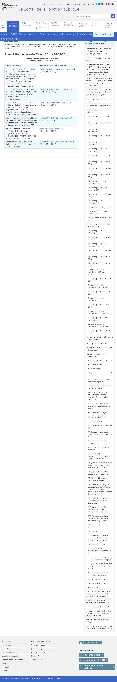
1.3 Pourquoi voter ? (95, 369)
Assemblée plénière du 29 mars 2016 (99, 169)
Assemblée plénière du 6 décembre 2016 (97, 130)
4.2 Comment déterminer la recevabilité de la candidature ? (99, 442)
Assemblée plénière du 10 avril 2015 (99, 305)
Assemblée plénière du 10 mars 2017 (99, 331)
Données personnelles (10, 656)
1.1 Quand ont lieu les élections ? (100, 360)
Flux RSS (89, 4)
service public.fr (39, 652)
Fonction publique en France (28, 34)
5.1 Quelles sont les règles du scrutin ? (98, 526)
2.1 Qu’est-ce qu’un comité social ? (100, 374)
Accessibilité (6, 649)
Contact (5, 663)
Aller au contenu (59, 4)
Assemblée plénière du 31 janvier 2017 (100, 124)
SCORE (54, 23)
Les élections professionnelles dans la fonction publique (99, 338)
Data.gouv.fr (37, 660)
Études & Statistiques (69, 24)
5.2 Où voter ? (93, 531)
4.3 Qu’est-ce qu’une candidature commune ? (100, 448)
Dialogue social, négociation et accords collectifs (57, 44)
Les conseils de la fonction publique (98, 106)
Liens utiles (6, 667)
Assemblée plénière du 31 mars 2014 (99, 195)
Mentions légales (8, 652)
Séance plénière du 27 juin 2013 (99, 207)
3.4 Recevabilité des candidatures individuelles (100, 426)
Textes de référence (93, 587)
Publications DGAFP (83, 24)
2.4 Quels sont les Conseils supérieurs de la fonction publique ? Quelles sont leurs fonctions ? (98, 396)
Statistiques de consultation (12, 660)
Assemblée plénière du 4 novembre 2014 (97, 182)
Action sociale (95, 24)
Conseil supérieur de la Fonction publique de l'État (41, 46)
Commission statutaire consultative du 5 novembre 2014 (100, 325)
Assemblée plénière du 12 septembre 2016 (97, 150)
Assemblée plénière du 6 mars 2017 (99, 137)
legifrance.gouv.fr (39, 649)
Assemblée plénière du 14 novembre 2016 (97, 245)
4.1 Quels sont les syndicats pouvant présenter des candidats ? (100, 434)
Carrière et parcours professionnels (51, 34)
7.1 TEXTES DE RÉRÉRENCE (97, 579)
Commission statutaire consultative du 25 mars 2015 (98, 312)
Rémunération (70, 34)
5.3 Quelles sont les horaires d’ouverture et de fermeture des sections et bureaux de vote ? (99, 537)
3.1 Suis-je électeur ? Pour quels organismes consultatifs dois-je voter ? (99, 405)
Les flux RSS (6, 645)
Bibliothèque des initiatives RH (41, 26)
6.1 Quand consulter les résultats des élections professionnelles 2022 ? (100, 566)
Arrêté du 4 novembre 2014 (52, 129)
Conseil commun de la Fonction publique (97, 111)
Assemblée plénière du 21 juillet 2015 (99, 279)
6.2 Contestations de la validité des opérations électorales (99, 574)
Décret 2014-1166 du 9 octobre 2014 (55, 102)
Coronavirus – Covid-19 (9, 34)
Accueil (4, 26)
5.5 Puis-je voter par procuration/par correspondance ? (99, 550)
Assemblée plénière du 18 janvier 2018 (100, 238)
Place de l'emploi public (108, 25)
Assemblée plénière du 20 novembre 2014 (97, 318)
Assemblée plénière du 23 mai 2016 (99, 163)
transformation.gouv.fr (41, 641)
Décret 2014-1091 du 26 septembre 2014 (57, 69)
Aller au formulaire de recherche (75, 4)
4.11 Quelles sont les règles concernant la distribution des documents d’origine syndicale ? (99, 518)
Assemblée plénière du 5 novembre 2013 (97, 202)
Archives (5, 671)
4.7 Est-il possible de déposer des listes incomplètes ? (98, 479)
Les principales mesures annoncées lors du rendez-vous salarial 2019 (98, 601)
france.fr (36, 656)
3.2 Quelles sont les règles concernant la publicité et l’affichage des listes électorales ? (100, 414)
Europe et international (84, 34)
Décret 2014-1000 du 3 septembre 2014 (57, 141)
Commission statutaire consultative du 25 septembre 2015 (98, 272)
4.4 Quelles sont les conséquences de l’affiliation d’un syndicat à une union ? (100, 456)
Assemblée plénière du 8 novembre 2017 (97, 143)
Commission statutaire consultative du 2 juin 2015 (97, 299)
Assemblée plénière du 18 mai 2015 (99, 176)
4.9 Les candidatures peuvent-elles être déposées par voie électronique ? (99, 500)
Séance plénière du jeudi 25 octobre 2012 (98, 212)
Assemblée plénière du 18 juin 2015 (99, 292)
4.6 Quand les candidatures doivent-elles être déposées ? (98, 472)
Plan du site (6, 641)
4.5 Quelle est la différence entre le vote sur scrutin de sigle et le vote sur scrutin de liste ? (100, 465)
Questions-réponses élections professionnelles (97, 355)
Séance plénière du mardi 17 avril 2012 (100, 219)
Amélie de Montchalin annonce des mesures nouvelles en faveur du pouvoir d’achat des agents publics (98, 593)
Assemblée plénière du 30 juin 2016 (99, 258)
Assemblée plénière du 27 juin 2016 (99, 156)
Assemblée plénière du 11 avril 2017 (99, 117)
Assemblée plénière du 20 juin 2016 (99, 264)
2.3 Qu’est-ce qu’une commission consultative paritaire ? (100, 387)
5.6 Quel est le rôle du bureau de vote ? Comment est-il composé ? (100, 558)
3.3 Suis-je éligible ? (95, 421)
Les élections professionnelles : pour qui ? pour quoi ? (99, 348)
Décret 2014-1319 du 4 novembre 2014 (56, 118)
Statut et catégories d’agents (104, 34)
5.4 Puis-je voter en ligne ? (97, 544)
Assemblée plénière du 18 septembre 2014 (97, 189)
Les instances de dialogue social (97, 607)
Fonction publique (13, 24)
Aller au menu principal (46, 4)
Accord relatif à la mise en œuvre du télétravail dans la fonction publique (99, 627)
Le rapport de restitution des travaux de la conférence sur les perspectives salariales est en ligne (99, 613)
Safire (24, 23)
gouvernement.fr (39, 645)
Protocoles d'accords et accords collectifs (97, 621)
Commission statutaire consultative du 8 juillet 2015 (98, 286)
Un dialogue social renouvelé (96, 343)
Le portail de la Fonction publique (48, 9)
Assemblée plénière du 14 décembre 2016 (97, 232)
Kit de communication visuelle (97, 583)
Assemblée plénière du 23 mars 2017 (99, 251)
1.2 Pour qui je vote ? (95, 365)
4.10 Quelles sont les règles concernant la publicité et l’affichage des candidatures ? (98, 509)
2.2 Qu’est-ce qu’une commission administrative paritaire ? (100, 380)
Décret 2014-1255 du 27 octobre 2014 (56, 89)
